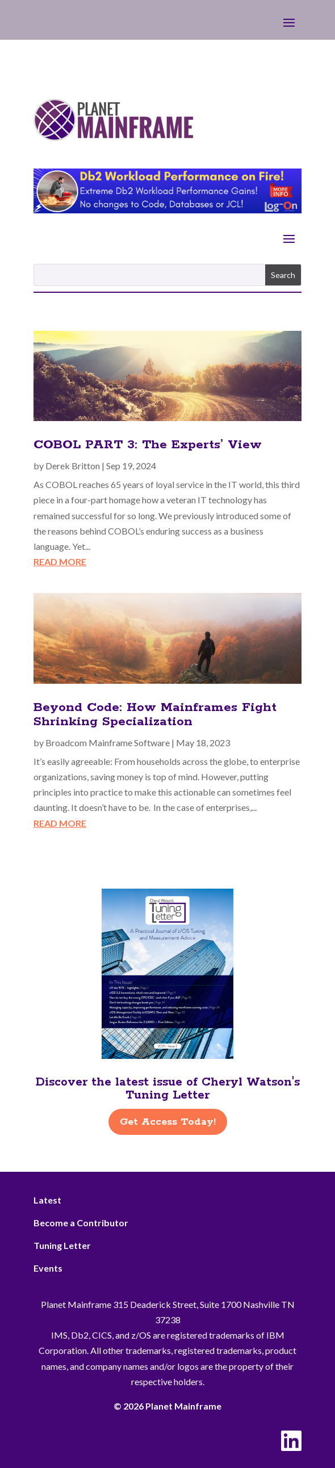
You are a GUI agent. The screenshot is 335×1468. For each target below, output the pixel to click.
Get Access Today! (168, 1122)
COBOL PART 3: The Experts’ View (148, 445)
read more (60, 561)
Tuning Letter (62, 1245)
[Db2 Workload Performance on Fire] (168, 209)
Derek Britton (72, 465)
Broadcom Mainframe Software (107, 742)
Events (48, 1268)
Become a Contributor (81, 1222)
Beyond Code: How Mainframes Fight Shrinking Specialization (155, 715)
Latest (47, 1199)
